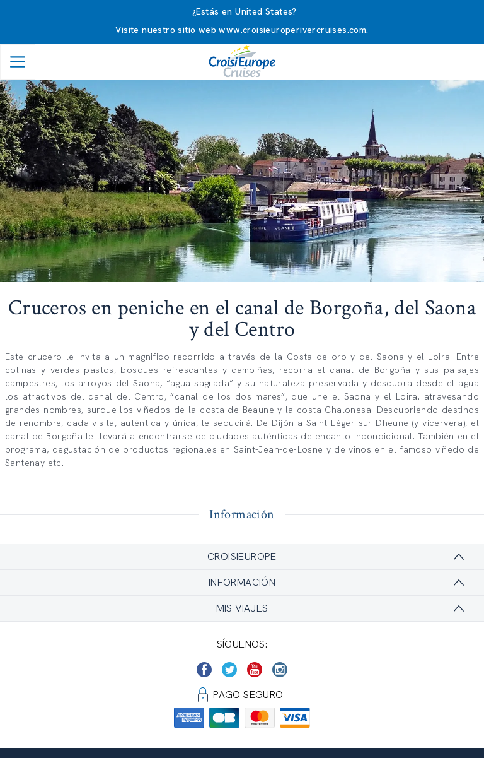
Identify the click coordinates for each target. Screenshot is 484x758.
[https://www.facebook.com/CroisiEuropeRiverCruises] (204, 669)
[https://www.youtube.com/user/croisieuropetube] (254, 669)
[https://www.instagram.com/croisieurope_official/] (279, 669)
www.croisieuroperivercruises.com (292, 29)
